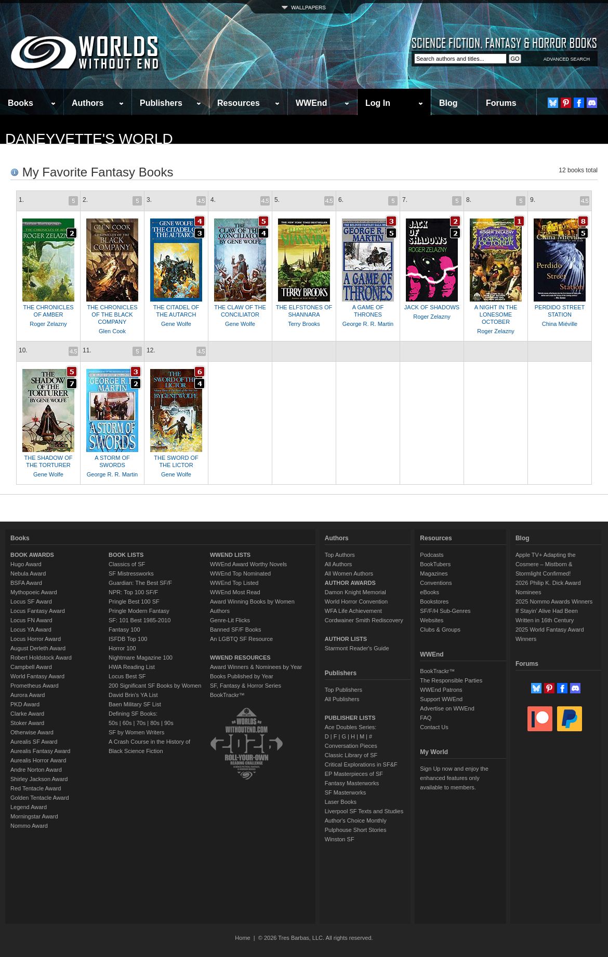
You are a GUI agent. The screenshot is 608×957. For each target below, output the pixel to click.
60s (127, 723)
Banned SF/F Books (235, 629)
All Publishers (342, 699)
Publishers (161, 103)
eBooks (429, 592)
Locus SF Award (31, 601)
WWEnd (311, 103)
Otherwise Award (32, 732)
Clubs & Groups (440, 629)
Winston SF (339, 839)
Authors (87, 103)
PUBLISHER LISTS (350, 718)
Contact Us (434, 727)
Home (242, 938)
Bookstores (434, 601)
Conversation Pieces (351, 746)
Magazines (433, 573)
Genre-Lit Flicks (230, 620)
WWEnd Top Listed (234, 583)
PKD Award (24, 704)
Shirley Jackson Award (39, 779)
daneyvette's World (89, 139)
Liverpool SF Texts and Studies (364, 811)
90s (169, 723)
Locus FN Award (31, 620)
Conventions (436, 583)
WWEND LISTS (230, 555)
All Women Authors (349, 573)
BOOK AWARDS (32, 555)
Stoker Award (27, 723)
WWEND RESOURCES (240, 657)
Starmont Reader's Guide (357, 648)
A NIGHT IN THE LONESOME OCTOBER (496, 314)
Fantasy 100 (124, 629)
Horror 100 (122, 648)
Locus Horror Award (35, 639)
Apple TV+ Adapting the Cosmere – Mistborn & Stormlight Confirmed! (546, 564)
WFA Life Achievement (353, 611)
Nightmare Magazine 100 (141, 657)
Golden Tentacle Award (39, 798)
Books (20, 103)
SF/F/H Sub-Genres (445, 611)
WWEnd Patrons (441, 690)
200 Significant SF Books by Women (155, 685)
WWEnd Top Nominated (240, 573)
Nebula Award (28, 573)
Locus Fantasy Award (37, 611)
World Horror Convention (356, 601)
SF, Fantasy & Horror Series (245, 685)
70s (141, 723)
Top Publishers (343, 690)
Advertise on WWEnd (447, 708)
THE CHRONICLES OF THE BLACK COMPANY (112, 314)
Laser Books (340, 802)
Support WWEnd (441, 699)
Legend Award (28, 807)
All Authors (338, 564)
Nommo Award (29, 826)
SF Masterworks (345, 792)
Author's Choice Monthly (356, 820)
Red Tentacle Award (35, 788)
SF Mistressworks (131, 573)
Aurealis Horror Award (38, 760)
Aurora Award (27, 695)
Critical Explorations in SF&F (361, 764)
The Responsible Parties (451, 680)
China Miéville (559, 324)
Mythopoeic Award (33, 592)
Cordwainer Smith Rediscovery (364, 620)
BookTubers (435, 564)
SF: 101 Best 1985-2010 (139, 620)
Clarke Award (27, 713)
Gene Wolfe (176, 324)
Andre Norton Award (36, 770)
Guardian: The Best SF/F (140, 583)
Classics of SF (127, 564)
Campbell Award (31, 667)
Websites (431, 620)
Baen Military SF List (135, 704)
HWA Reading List (132, 667)
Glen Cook (112, 331)
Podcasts (431, 555)
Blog (448, 103)
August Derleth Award (37, 648)
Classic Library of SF (351, 755)
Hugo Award (26, 564)
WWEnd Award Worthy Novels (248, 564)
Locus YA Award (30, 629)
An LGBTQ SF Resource (241, 639)
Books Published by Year (241, 676)
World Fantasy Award (37, 676)
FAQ (425, 718)
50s (113, 723)
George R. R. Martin (367, 324)
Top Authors (340, 555)
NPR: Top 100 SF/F (133, 592)
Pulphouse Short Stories (356, 830)
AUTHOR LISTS (346, 639)
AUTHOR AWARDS (350, 583)
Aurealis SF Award (33, 742)
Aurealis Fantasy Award (40, 751)
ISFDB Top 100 (128, 639)
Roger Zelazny (48, 324)
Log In (377, 103)
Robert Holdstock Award (41, 657)
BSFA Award (26, 583)
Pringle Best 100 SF (134, 601)
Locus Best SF (127, 676)
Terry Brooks (304, 324)
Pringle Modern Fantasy (139, 611)
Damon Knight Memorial (355, 592)
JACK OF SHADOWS (431, 307)
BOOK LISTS (126, 555)
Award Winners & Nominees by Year (256, 667)
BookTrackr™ (227, 695)
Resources (238, 103)
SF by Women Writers (136, 732)
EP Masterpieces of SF (354, 774)
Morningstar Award (34, 816)
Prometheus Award (34, 685)
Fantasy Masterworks (352, 783)
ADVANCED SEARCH (567, 59)
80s (155, 723)
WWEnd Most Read (235, 592)
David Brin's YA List (133, 695)
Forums (501, 103)
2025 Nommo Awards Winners (554, 601)
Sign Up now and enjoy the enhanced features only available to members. (454, 777)
